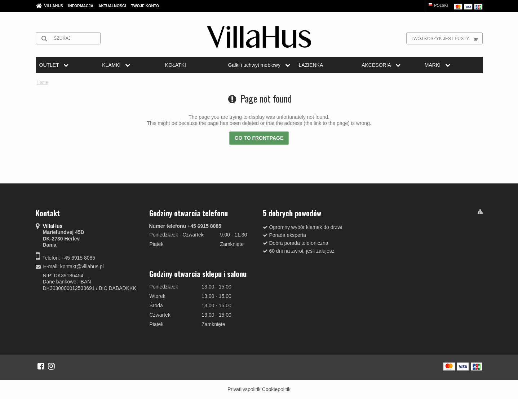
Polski (438, 5)
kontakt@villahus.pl (82, 266)
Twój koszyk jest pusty (446, 38)
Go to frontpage (259, 138)
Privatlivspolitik (244, 389)
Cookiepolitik (276, 389)
